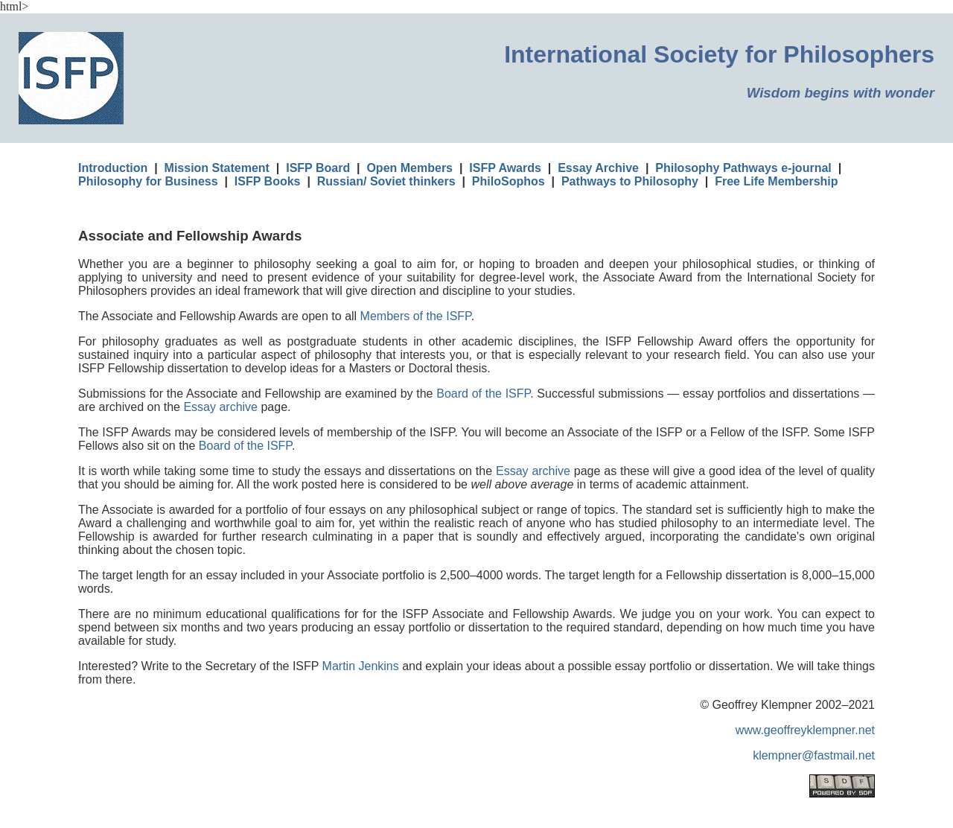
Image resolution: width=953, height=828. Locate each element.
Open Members (409, 168)
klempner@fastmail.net (814, 755)
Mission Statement (217, 168)
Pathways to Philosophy (629, 181)
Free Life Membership (776, 181)
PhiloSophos (508, 181)
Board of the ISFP (483, 393)
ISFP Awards (505, 168)
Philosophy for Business (148, 181)
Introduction (112, 168)
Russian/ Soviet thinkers (386, 181)
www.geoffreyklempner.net (805, 730)
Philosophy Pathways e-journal (743, 168)
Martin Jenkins (360, 666)
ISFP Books (268, 181)
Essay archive (220, 407)
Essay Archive (598, 168)
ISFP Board (318, 168)
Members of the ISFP (415, 316)
